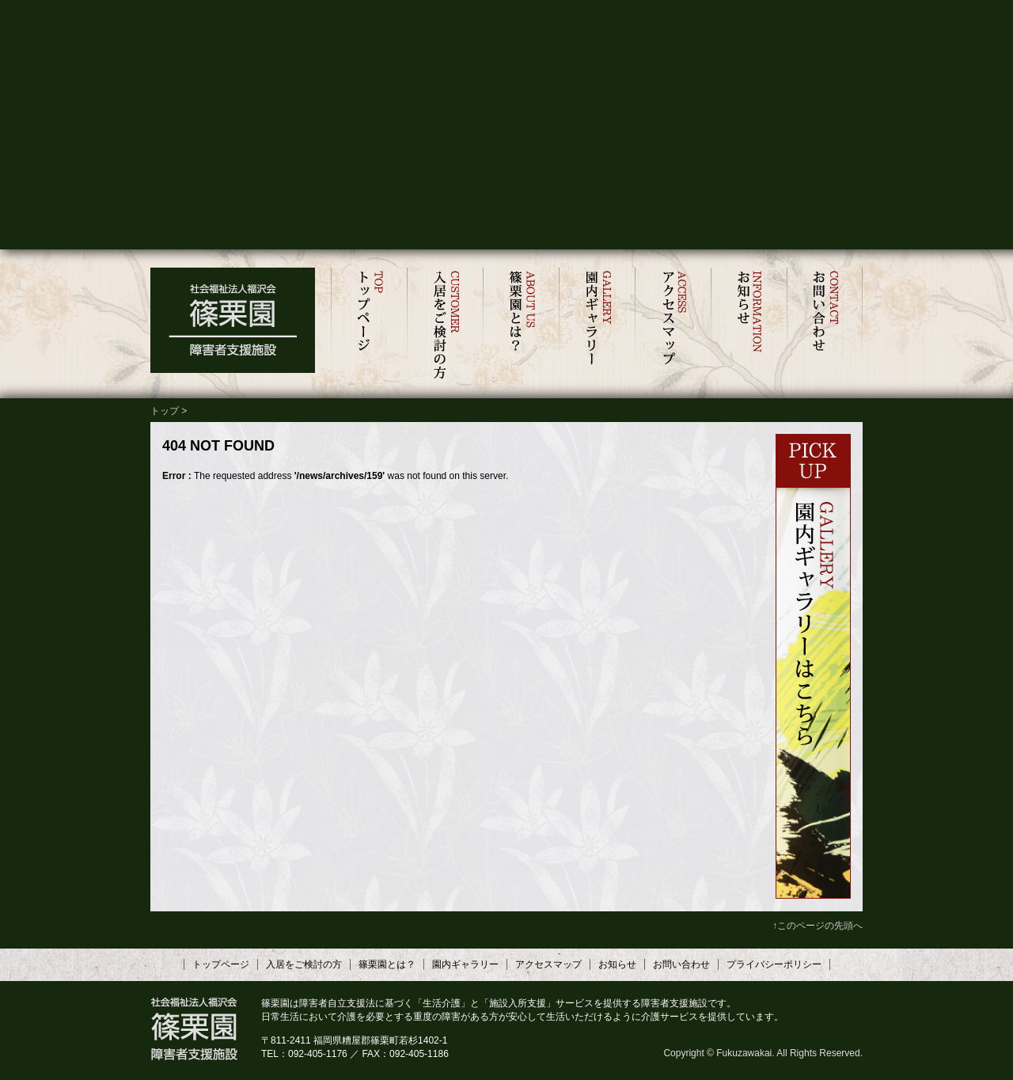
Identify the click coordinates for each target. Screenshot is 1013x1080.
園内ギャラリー (597, 325)
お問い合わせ (825, 325)
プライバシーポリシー (774, 964)
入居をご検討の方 (445, 325)
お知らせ (749, 325)
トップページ (369, 325)
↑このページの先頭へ (817, 925)
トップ (164, 410)
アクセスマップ (673, 325)
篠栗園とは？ (521, 325)
